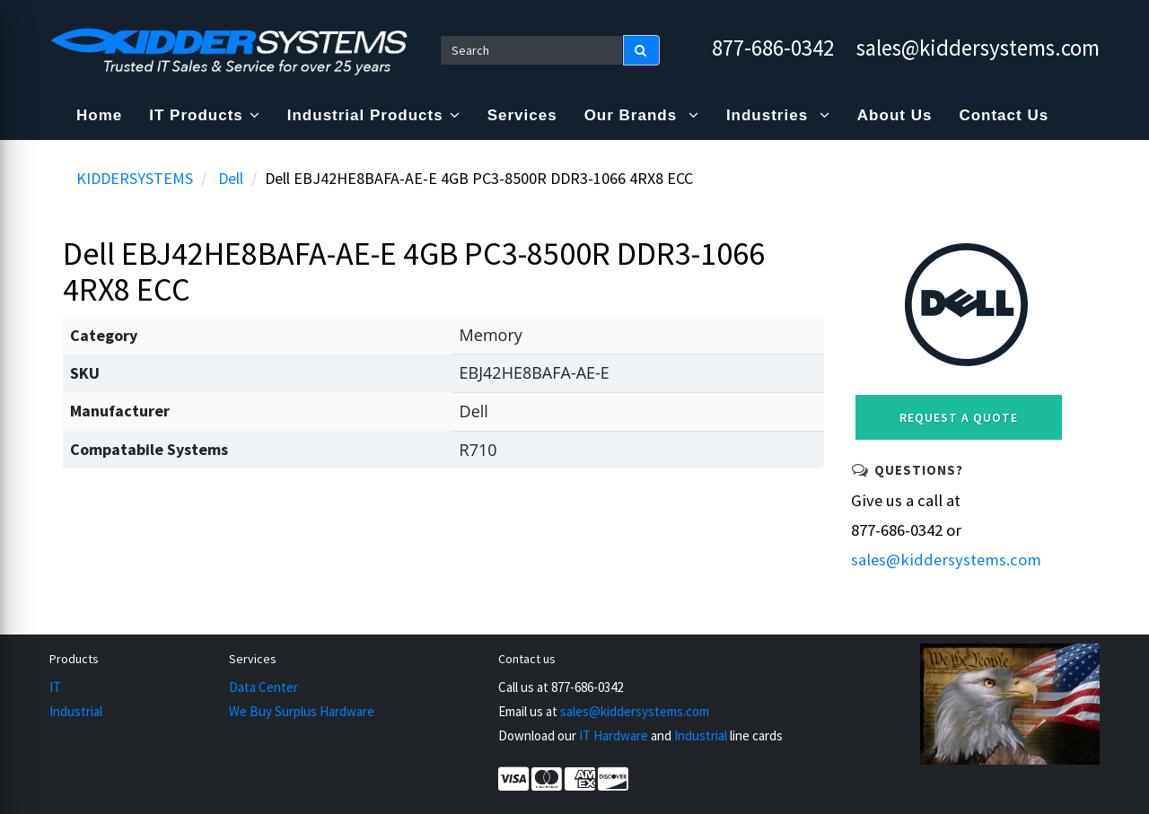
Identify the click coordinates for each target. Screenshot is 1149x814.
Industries (778, 115)
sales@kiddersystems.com (978, 47)
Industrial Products (373, 115)
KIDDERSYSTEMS (134, 178)
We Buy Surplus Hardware (301, 711)
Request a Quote (958, 417)
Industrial (75, 711)
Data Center (263, 687)
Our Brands (641, 115)
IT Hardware (613, 735)
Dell (230, 178)
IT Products (204, 115)
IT (55, 687)
